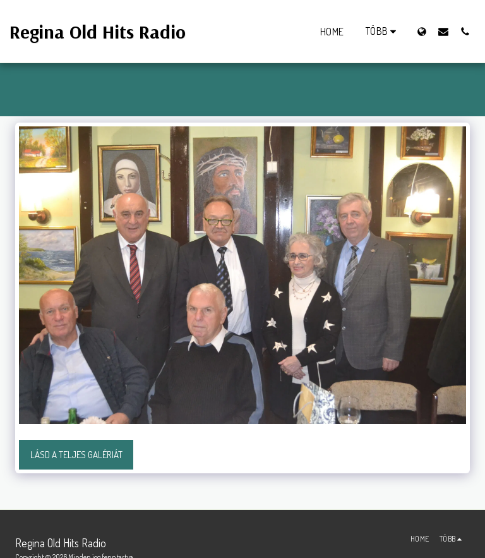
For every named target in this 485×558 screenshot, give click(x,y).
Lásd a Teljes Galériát (76, 455)
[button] (443, 31)
